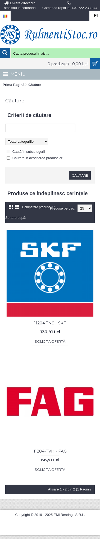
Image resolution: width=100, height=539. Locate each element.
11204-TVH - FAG (50, 451)
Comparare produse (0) (38, 207)
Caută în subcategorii (28, 152)
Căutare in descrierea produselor (37, 158)
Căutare (34, 85)
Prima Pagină (13, 85)
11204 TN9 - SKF (50, 322)
